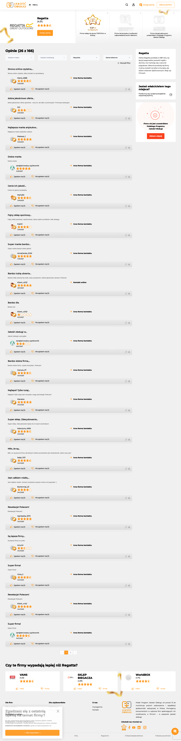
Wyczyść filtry (125, 63)
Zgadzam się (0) (19, 89)
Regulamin (105, 736)
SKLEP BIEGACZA (85, 676)
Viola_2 (20, 574)
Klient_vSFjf (22, 282)
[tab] (25, 702)
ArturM (20, 545)
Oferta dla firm (165, 5)
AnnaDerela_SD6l (24, 253)
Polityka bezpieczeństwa (134, 736)
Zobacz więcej (155, 136)
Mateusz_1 (21, 136)
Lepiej (22, 688)
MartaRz (20, 195)
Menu (35, 5)
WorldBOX (143, 674)
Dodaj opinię (148, 5)
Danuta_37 (21, 370)
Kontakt (95, 710)
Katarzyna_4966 (24, 428)
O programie (97, 707)
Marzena (20, 399)
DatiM (19, 224)
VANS (23, 674)
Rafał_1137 (21, 458)
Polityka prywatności (163, 736)
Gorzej (47, 688)
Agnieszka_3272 (23, 516)
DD (18, 107)
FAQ (76, 736)
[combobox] (19, 57)
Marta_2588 (22, 78)
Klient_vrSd (22, 604)
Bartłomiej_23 (23, 487)
